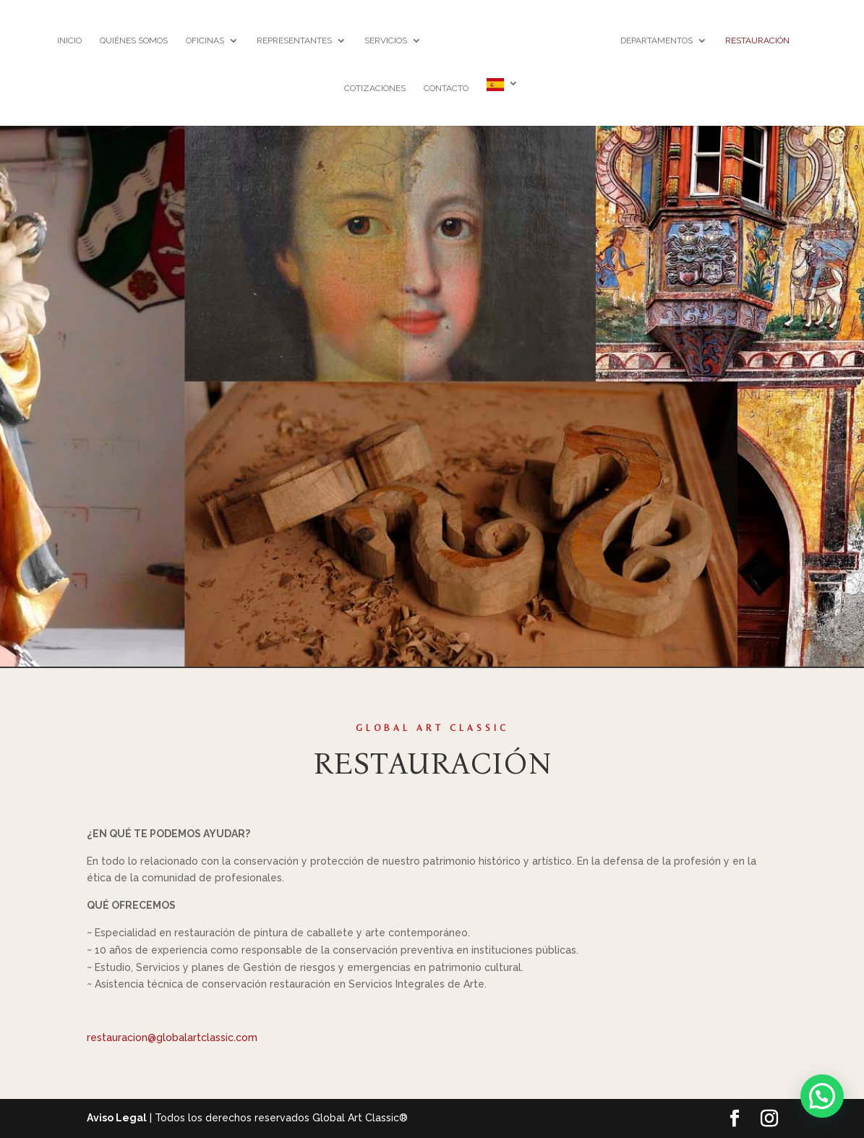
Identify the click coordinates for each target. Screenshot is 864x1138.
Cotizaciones (375, 88)
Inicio (69, 40)
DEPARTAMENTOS (656, 40)
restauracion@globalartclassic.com (172, 1037)
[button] (822, 1096)
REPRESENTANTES (294, 40)
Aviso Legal (117, 1118)
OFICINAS (205, 40)
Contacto (446, 88)
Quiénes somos (134, 40)
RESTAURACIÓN (757, 40)
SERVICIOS (385, 40)
